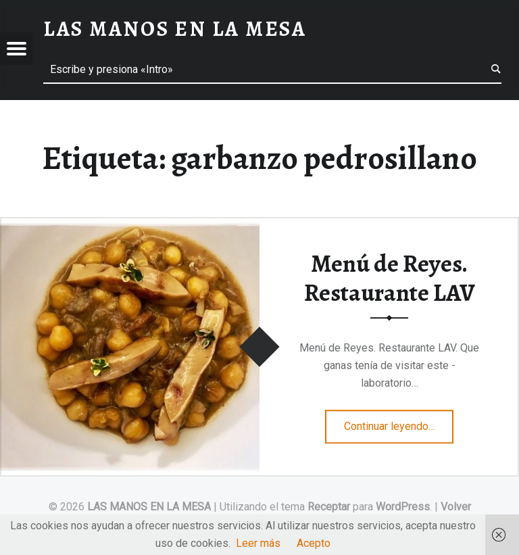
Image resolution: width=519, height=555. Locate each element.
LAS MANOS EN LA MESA (149, 506)
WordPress (403, 506)
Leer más (258, 543)
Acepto (313, 543)
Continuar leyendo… (399, 422)
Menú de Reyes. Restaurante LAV (389, 278)
